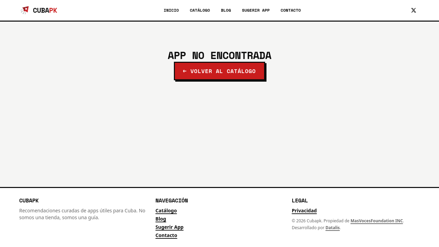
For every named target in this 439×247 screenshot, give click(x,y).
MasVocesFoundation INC (377, 221)
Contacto (291, 10)
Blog (226, 10)
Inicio (171, 10)
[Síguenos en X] (413, 10)
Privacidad (304, 210)
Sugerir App (256, 10)
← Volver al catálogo (219, 71)
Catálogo (200, 10)
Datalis (332, 228)
